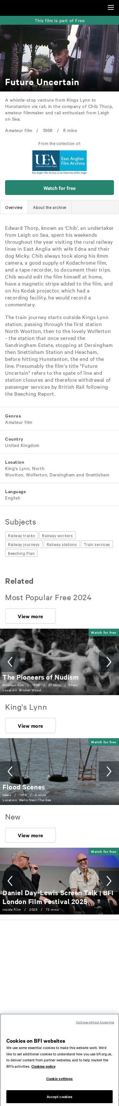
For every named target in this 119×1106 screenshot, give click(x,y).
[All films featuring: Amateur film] (18, 422)
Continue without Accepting (95, 1026)
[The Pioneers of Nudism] (41, 676)
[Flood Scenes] (24, 786)
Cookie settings (59, 1082)
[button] (59, 187)
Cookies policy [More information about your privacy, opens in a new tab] (43, 1070)
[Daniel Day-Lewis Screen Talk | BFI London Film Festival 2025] (58, 897)
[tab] (14, 207)
